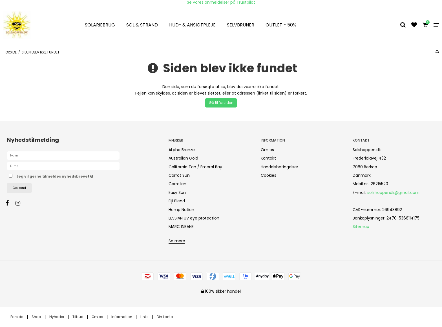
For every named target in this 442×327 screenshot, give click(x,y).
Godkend (19, 188)
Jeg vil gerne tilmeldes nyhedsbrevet (74, 175)
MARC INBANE (181, 226)
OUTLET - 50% (281, 25)
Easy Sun (177, 192)
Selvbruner (240, 25)
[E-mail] (63, 166)
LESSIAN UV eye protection (194, 218)
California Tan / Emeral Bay (195, 167)
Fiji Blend (177, 201)
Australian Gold (183, 158)
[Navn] (63, 155)
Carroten (177, 184)
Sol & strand (142, 25)
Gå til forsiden (221, 102)
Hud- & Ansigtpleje (192, 25)
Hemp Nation (181, 209)
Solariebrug (100, 25)
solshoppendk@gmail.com (393, 192)
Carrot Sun (179, 175)
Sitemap (361, 226)
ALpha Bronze (182, 150)
